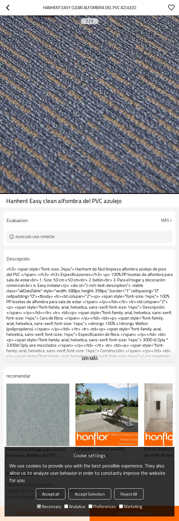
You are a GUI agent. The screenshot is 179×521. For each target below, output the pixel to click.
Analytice (74, 506)
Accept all (50, 494)
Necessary (49, 506)
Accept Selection (90, 494)
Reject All (129, 494)
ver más (89, 358)
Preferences (102, 506)
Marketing (130, 506)
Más (165, 220)
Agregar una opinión (35, 237)
